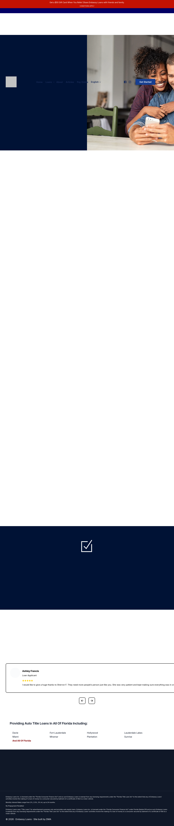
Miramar (54, 736)
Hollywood (92, 732)
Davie (15, 732)
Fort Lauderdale (58, 732)
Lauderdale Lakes (133, 732)
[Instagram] (129, 81)
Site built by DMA (42, 819)
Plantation (92, 736)
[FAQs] (163, 81)
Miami (15, 736)
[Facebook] (125, 81)
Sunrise (128, 736)
